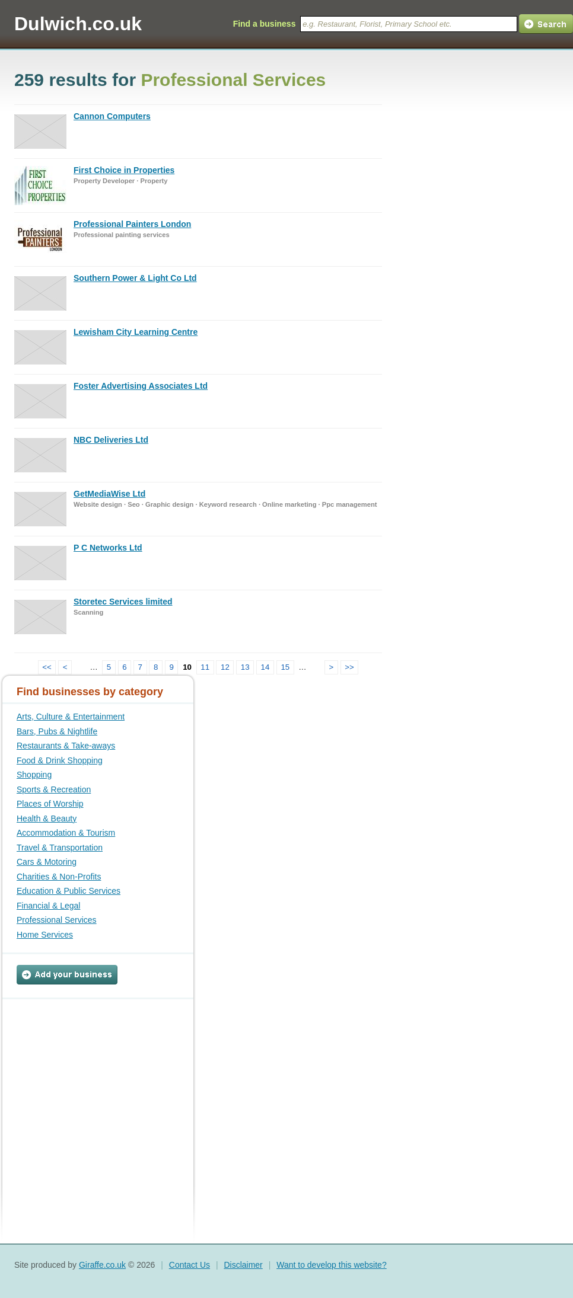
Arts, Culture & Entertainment (71, 716)
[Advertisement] (91, 1073)
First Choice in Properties (124, 170)
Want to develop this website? (331, 1265)
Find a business (264, 23)
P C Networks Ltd (108, 547)
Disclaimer (243, 1265)
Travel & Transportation (60, 847)
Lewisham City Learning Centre (136, 332)
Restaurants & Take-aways (66, 745)
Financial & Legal (48, 905)
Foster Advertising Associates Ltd (141, 386)
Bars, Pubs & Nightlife (57, 731)
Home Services (45, 934)
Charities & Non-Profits (59, 876)
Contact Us (189, 1265)
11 (204, 667)
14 (265, 667)
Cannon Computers (112, 116)
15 (285, 667)
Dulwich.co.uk (78, 23)
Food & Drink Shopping (60, 760)
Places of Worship (50, 803)
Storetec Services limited (123, 601)
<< (47, 667)
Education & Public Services (68, 891)
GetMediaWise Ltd (109, 493)
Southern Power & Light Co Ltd (135, 278)
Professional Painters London (132, 224)
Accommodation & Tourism (66, 832)
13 (245, 667)
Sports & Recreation (54, 789)
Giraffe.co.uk (102, 1265)
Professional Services (57, 920)
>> (349, 667)
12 (225, 667)
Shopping (34, 774)
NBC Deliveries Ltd (111, 440)
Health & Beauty (47, 818)
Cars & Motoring (47, 862)
